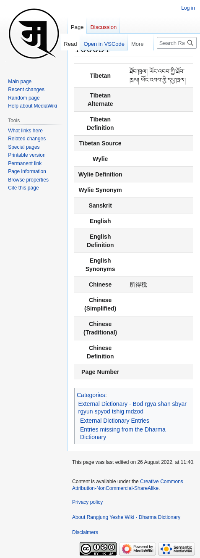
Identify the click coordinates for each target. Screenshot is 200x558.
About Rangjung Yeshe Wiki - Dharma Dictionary (126, 517)
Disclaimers (85, 532)
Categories (91, 395)
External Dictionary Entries (114, 420)
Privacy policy (87, 502)
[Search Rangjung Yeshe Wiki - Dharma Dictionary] (177, 43)
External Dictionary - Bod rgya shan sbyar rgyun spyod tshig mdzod (132, 407)
